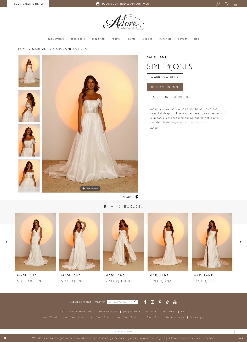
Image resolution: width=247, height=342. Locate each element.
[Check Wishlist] (226, 3)
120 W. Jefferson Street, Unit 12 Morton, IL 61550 (89, 311)
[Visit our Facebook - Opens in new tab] (145, 302)
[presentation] (35, 242)
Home (22, 49)
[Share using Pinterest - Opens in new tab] (137, 197)
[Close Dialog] (5, 338)
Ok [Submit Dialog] (241, 338)
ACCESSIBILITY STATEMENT (161, 311)
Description (159, 97)
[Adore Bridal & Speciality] (124, 22)
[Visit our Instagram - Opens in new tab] (152, 302)
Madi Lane (40, 49)
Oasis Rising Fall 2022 (70, 49)
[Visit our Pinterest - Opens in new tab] (160, 302)
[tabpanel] (29, 72)
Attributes (182, 97)
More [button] (154, 128)
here (211, 338)
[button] (235, 3)
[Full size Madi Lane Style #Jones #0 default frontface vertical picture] (90, 124)
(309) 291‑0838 (131, 311)
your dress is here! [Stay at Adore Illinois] (28, 3)
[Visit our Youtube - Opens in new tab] (175, 302)
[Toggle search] (218, 3)
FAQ (183, 311)
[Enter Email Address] (134, 302)
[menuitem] (218, 3)
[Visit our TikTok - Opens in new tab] (167, 302)
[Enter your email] (122, 302)
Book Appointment (165, 87)
